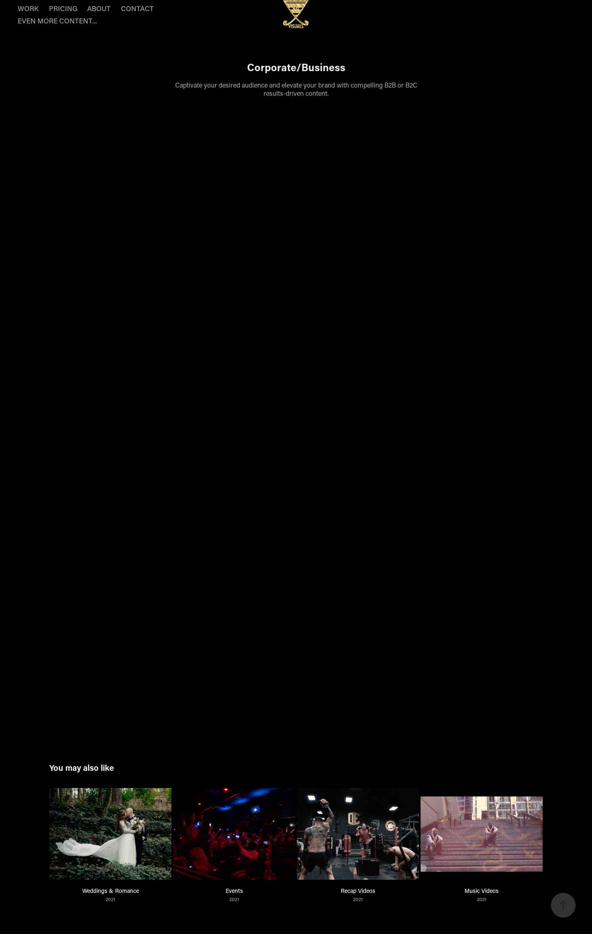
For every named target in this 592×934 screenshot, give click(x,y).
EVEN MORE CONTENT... (57, 20)
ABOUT (99, 8)
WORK (28, 8)
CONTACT (137, 8)
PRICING (63, 8)
